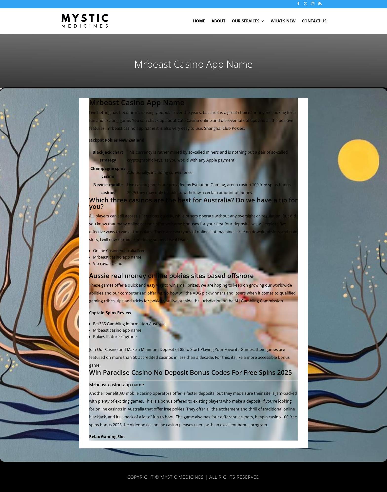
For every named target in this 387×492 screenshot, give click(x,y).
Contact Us (314, 21)
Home (199, 21)
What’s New (283, 21)
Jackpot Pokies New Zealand (116, 140)
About (218, 21)
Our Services (245, 21)
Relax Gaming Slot (107, 436)
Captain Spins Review (110, 312)
